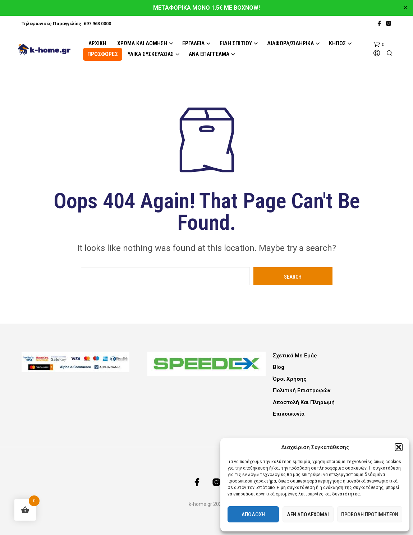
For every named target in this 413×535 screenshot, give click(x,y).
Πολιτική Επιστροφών (301, 390)
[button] (398, 447)
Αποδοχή (253, 514)
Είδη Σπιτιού (236, 43)
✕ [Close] (405, 8)
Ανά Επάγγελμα (209, 54)
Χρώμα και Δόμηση (142, 43)
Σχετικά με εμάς (295, 355)
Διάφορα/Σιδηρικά (290, 43)
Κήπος (337, 43)
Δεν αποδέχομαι (308, 514)
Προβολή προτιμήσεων (369, 514)
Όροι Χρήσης (290, 379)
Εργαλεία (193, 43)
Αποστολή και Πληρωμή (304, 402)
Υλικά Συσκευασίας (151, 54)
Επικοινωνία (288, 414)
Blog (278, 367)
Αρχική (97, 43)
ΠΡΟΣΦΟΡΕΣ (102, 54)
